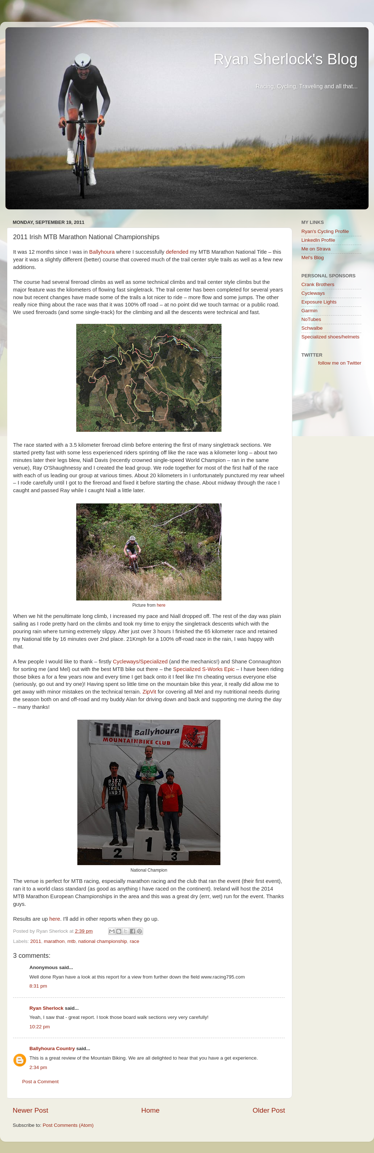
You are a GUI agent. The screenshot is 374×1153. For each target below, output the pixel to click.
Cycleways (313, 293)
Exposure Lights (319, 302)
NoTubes (311, 319)
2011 (35, 941)
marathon (54, 941)
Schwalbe (312, 328)
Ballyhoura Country (52, 1048)
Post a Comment (40, 1081)
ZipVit (149, 692)
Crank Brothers (317, 284)
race (134, 941)
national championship (102, 941)
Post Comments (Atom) (68, 1125)
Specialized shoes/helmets (330, 337)
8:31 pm (38, 986)
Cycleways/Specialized (140, 661)
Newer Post (30, 1110)
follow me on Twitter (339, 363)
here (161, 605)
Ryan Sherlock (46, 1008)
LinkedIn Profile (318, 240)
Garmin (309, 310)
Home (150, 1110)
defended (177, 252)
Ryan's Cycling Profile (325, 231)
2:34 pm (38, 1067)
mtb (71, 941)
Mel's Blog (312, 257)
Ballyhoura (102, 252)
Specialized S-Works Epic (204, 669)
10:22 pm (39, 1026)
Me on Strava (315, 249)
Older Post (269, 1110)
